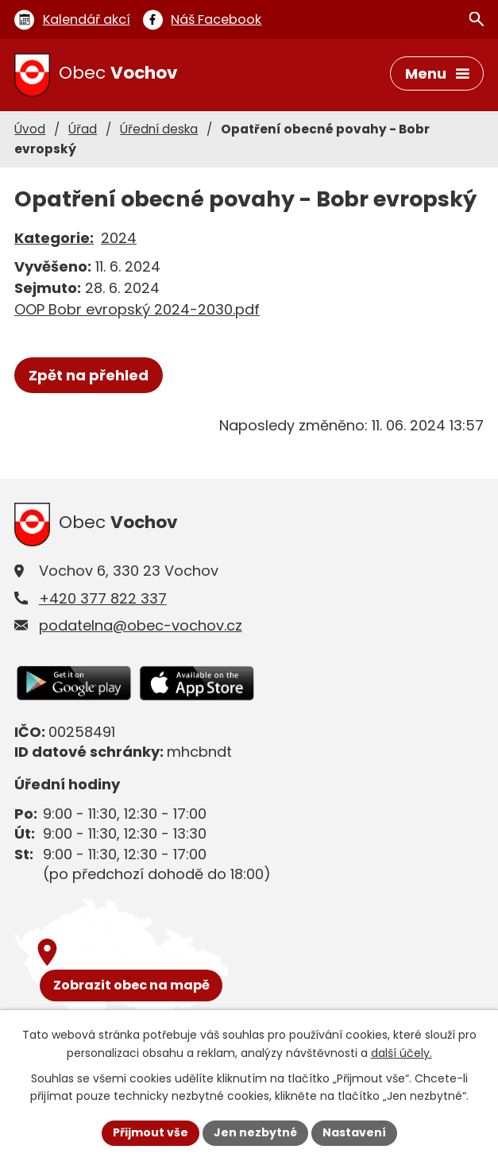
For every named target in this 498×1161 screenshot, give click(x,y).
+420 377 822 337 (103, 598)
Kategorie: (54, 238)
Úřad (82, 129)
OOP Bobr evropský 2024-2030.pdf (137, 309)
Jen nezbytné (255, 1132)
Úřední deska (159, 129)
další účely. (401, 1053)
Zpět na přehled (89, 375)
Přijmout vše (150, 1132)
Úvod (29, 129)
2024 (119, 238)
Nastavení (354, 1132)
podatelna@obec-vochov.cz (140, 625)
